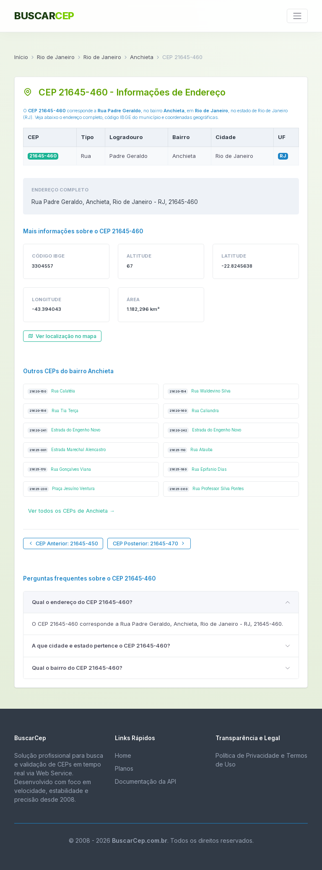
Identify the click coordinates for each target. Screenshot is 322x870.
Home (123, 755)
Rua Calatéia (51, 391)
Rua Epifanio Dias (197, 469)
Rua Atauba (190, 450)
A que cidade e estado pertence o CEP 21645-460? (101, 645)
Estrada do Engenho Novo (64, 430)
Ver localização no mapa (62, 336)
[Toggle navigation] (297, 16)
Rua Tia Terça (53, 411)
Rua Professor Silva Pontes (206, 489)
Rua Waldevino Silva (199, 391)
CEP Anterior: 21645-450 (63, 543)
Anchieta (141, 57)
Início (21, 57)
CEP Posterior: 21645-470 (149, 543)
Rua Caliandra (193, 411)
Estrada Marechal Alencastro (67, 450)
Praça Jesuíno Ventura (61, 489)
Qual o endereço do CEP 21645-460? (82, 602)
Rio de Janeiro (56, 57)
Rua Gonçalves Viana (59, 469)
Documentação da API (145, 781)
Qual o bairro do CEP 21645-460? (77, 667)
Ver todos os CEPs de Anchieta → (71, 511)
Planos (124, 768)
